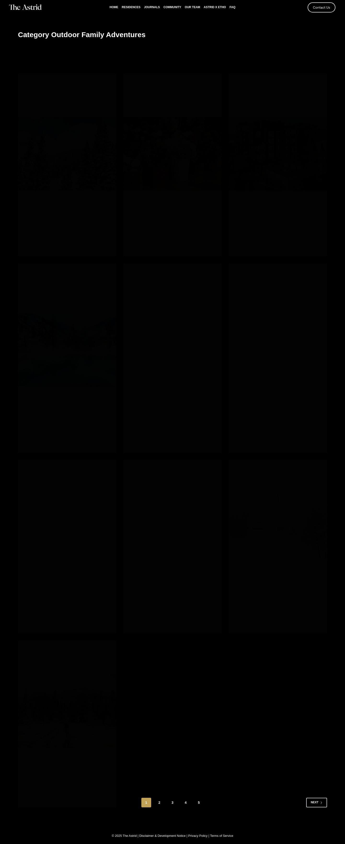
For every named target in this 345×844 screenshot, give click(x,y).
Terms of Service (221, 836)
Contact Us (321, 7)
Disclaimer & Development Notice (162, 836)
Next (316, 808)
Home (113, 7)
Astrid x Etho (215, 7)
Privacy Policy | (199, 836)
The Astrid (130, 836)
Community (172, 7)
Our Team (192, 7)
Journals (152, 7)
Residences (131, 7)
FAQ (233, 7)
